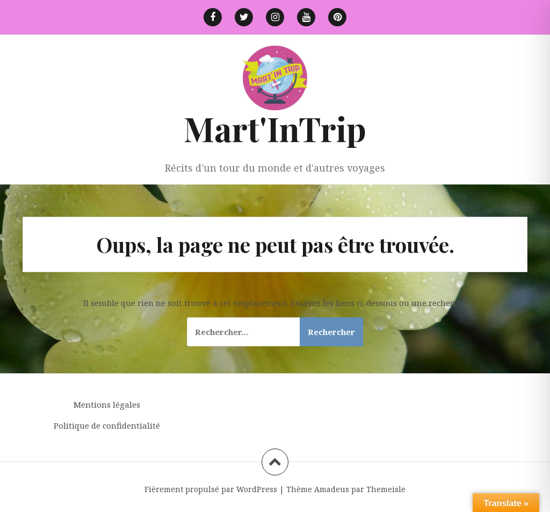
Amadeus (331, 489)
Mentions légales (107, 404)
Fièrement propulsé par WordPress (210, 489)
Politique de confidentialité (107, 425)
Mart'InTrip (275, 128)
